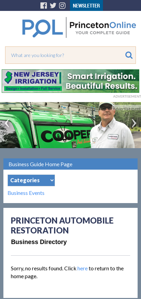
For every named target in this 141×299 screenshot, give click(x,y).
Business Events (26, 193)
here (82, 268)
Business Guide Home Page (40, 164)
